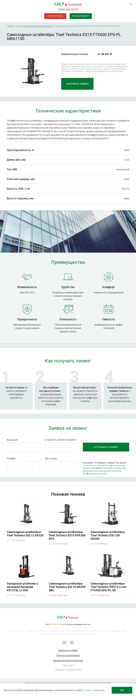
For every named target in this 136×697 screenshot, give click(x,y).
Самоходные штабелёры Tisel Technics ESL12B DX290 (108, 535)
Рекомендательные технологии (68, 660)
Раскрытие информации (68, 655)
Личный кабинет (81, 16)
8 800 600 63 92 (68, 9)
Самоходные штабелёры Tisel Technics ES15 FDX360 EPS (67, 535)
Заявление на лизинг (68, 650)
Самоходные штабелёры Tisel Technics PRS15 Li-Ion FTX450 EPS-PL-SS (108, 587)
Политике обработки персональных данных (104, 469)
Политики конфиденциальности (102, 472)
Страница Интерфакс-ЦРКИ (68, 670)
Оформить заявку (77, 83)
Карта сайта (68, 665)
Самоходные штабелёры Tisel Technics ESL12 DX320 (25, 533)
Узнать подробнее (94, 690)
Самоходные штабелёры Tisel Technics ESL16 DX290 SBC (67, 587)
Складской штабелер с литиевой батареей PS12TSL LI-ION (22, 587)
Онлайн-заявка (55, 16)
